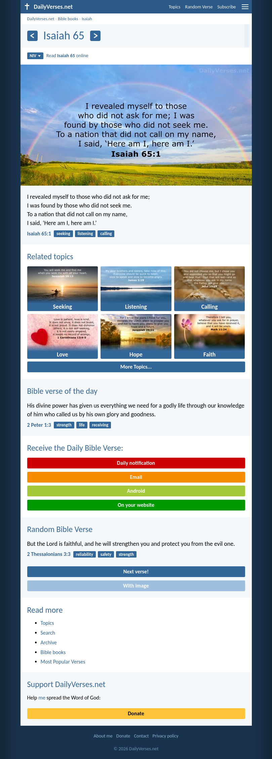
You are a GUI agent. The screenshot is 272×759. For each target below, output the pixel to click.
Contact (141, 736)
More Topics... (136, 367)
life (82, 424)
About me (102, 736)
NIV (35, 55)
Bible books (68, 18)
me (41, 697)
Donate (136, 713)
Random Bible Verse (60, 529)
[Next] (95, 36)
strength (64, 424)
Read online (67, 55)
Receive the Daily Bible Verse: (75, 448)
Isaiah (87, 18)
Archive (49, 642)
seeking (63, 233)
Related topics (50, 256)
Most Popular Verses (63, 661)
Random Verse (199, 7)
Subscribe (227, 7)
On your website (136, 505)
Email (136, 477)
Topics (175, 7)
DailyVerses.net (40, 18)
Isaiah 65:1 (39, 233)
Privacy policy (166, 736)
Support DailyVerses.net (66, 684)
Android (136, 491)
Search (48, 633)
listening (85, 233)
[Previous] (32, 36)
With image (136, 585)
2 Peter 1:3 (39, 425)
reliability (84, 554)
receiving (100, 424)
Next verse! (136, 571)
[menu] (245, 9)
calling (106, 233)
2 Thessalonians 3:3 (49, 554)
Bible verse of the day (62, 391)
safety (106, 554)
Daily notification (136, 463)
